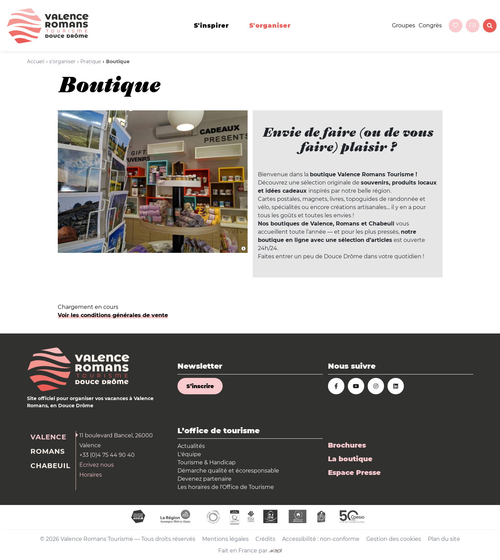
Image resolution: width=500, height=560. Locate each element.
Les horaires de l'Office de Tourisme (225, 487)
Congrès (430, 25)
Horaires (90, 475)
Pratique (90, 61)
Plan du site (444, 539)
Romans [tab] (47, 451)
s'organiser (270, 25)
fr (472, 25)
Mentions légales (225, 539)
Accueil (35, 61)
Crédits (265, 539)
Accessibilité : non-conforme (320, 539)
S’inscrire (200, 386)
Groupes (403, 25)
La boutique (350, 459)
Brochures (347, 445)
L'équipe (189, 454)
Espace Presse (354, 472)
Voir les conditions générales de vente (113, 315)
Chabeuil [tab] (50, 466)
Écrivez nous (96, 465)
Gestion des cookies (393, 539)
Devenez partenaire (204, 479)
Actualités (191, 446)
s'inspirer (211, 25)
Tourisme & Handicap (206, 462)
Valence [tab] (48, 437)
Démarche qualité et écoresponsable (228, 470)
